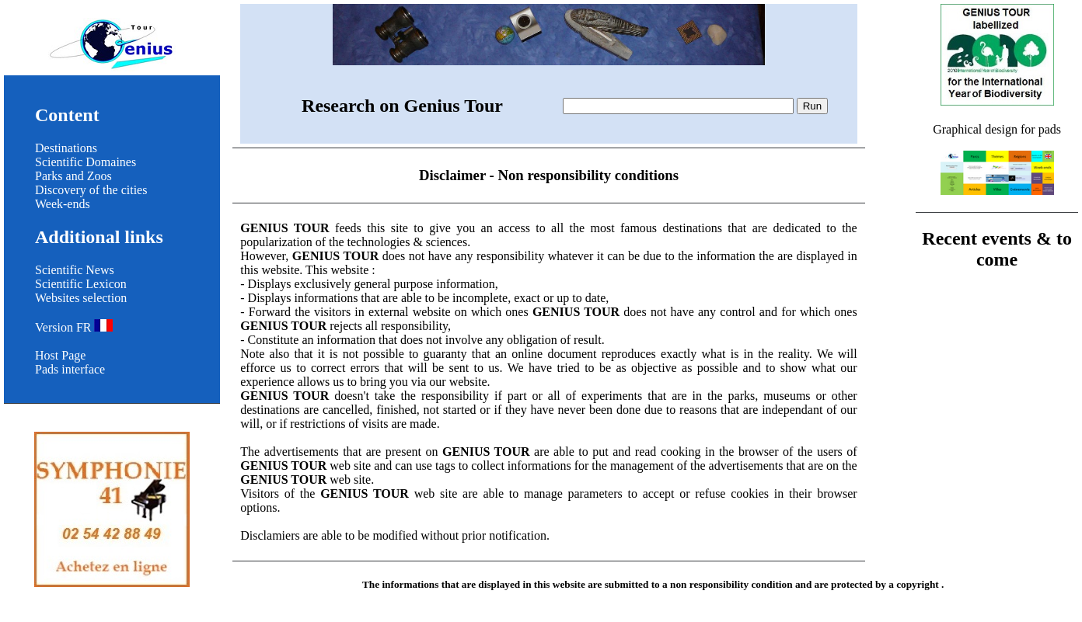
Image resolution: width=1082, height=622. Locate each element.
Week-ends (62, 203)
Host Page (60, 355)
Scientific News (74, 269)
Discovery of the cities (91, 189)
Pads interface (70, 369)
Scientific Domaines (85, 162)
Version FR (74, 327)
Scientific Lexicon (81, 283)
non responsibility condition (731, 584)
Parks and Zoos (73, 175)
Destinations (66, 148)
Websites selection (81, 297)
